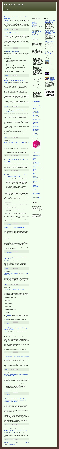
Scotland (34, 184)
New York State (36, 125)
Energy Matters (7, 260)
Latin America (35, 174)
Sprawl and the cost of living (11, 32)
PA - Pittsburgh (35, 130)
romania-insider (7, 359)
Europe (34, 169)
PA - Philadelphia (36, 129)
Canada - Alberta (36, 162)
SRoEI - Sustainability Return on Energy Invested (16, 142)
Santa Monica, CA (35, 34)
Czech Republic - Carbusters (38, 167)
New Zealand (35, 177)
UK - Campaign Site (36, 194)
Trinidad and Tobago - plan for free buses (14, 80)
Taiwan (34, 189)
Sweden (34, 187)
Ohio (34, 127)
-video (34, 109)
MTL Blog (6, 331)
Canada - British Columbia (37, 163)
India (34, 173)
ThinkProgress (8, 383)
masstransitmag (7, 403)
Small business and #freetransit (11, 51)
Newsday (5, 82)
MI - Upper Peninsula (36, 119)
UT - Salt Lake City (36, 134)
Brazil (34, 159)
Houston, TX (34, 27)
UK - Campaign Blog (36, 193)
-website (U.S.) (35, 111)
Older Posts (27, 442)
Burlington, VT (34, 23)
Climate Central (7, 163)
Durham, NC (34, 25)
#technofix (8, 394)
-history (34, 102)
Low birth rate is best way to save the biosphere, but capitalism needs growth (50, 21)
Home (17, 442)
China (34, 166)
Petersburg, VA (34, 32)
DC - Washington (36, 115)
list (7, 319)
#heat (11, 252)
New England (35, 122)
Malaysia (34, 176)
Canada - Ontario (36, 165)
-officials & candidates (37, 105)
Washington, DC (35, 38)
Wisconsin (35, 136)
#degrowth (8, 252)
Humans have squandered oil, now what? (52, 73)
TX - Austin (35, 133)
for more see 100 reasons (10, 214)
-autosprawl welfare (36, 101)
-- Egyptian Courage (36, 152)
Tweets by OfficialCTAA (36, 197)
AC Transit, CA (35, 19)
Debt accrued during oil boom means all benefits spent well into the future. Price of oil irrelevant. (16, 429)
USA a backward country (51, 61)
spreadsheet (9, 315)
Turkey (34, 190)
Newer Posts (6, 442)
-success (34, 108)
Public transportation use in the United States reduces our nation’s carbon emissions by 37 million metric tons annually (15, 400)
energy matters (9, 178)
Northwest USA (36, 126)
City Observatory (7, 35)
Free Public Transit (13, 4)
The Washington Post (8, 276)
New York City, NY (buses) (36, 31)
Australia (34, 158)
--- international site (36, 155)
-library (34, 104)
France (34, 170)
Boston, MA (34, 22)
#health (8, 323)
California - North (36, 112)
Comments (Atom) (12, 444)
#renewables (9, 224)
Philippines (35, 181)
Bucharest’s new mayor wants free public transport (16, 356)
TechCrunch (6, 20)
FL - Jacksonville (36, 116)
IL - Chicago (35, 118)
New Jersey (35, 123)
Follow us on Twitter (36, 15)
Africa (34, 156)
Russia (34, 182)
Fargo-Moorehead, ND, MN (37, 26)
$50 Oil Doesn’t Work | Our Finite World (11, 432)
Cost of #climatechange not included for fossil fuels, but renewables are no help (15, 175)
